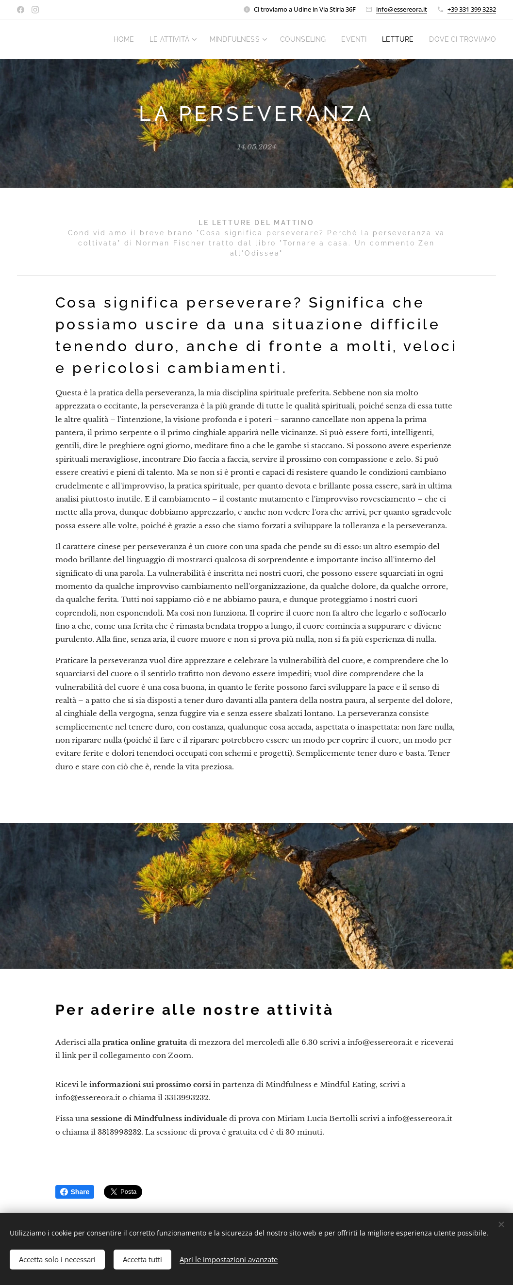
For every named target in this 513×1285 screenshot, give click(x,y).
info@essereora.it (401, 9)
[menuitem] (154, 39)
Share (75, 1192)
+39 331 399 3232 (471, 9)
